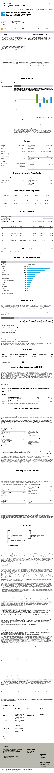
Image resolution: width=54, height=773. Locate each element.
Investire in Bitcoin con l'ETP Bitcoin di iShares (19, 715)
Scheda (27, 32)
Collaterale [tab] (17, 317)
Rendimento (17, 32)
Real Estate (5, 722)
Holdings (36, 32)
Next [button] (32, 248)
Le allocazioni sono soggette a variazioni (8, 293)
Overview (6, 32)
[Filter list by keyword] (48, 219)
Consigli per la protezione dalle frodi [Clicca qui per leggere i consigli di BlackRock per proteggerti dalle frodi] (31, 749)
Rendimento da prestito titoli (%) (8, 325)
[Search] (49, 3)
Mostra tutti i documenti (13, 545)
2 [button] (24, 248)
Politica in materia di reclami (44, 755)
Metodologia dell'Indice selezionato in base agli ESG (44, 590)
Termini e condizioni (44, 750)
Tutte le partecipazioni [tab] (6, 216)
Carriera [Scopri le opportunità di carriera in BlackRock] (29, 754)
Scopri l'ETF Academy (31, 712)
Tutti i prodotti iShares (7, 712)
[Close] (52, 769)
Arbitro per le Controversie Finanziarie (45, 762)
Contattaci (42, 714)
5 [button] (29, 248)
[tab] (7, 86)
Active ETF (5, 730)
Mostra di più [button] (48, 453)
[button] (48, 3)
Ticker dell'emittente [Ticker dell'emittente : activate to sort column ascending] (5, 221)
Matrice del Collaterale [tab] (26, 317)
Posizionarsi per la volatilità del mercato (19, 728)
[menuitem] (4, 5)
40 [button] (31, 248)
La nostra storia (43, 712)
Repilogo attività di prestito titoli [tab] (7, 317)
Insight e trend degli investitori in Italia (19, 731)
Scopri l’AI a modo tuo (19, 712)
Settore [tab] (3, 262)
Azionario (5, 717)
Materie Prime (6, 720)
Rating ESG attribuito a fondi (47, 589)
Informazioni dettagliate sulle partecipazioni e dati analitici (14, 251)
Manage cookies (43, 766)
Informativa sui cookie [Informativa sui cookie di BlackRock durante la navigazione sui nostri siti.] (44, 764)
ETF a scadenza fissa (7, 732)
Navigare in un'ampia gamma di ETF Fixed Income (19, 721)
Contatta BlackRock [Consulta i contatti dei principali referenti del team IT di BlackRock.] (31, 756)
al (5, 219)
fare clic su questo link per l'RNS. (42, 28)
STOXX (4, 738)
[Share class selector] (7, 18)
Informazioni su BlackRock (30, 752)
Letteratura (47, 32)
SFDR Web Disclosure (44, 9)
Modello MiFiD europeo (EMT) (44, 758)
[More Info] (16, 117)
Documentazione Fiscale (32, 717)
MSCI (4, 736)
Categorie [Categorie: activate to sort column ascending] (3, 266)
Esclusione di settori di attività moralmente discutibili (26, 590)
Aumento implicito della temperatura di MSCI (15, 591)
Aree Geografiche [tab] (10, 262)
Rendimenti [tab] (17, 82)
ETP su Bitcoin (6, 728)
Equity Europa (6, 726)
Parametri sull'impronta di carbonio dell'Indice (9, 590)
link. (39, 484)
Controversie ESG (4, 591)
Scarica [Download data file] (51, 9)
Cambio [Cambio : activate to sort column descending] (3, 354)
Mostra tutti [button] (51, 248)
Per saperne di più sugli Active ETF (20, 718)
